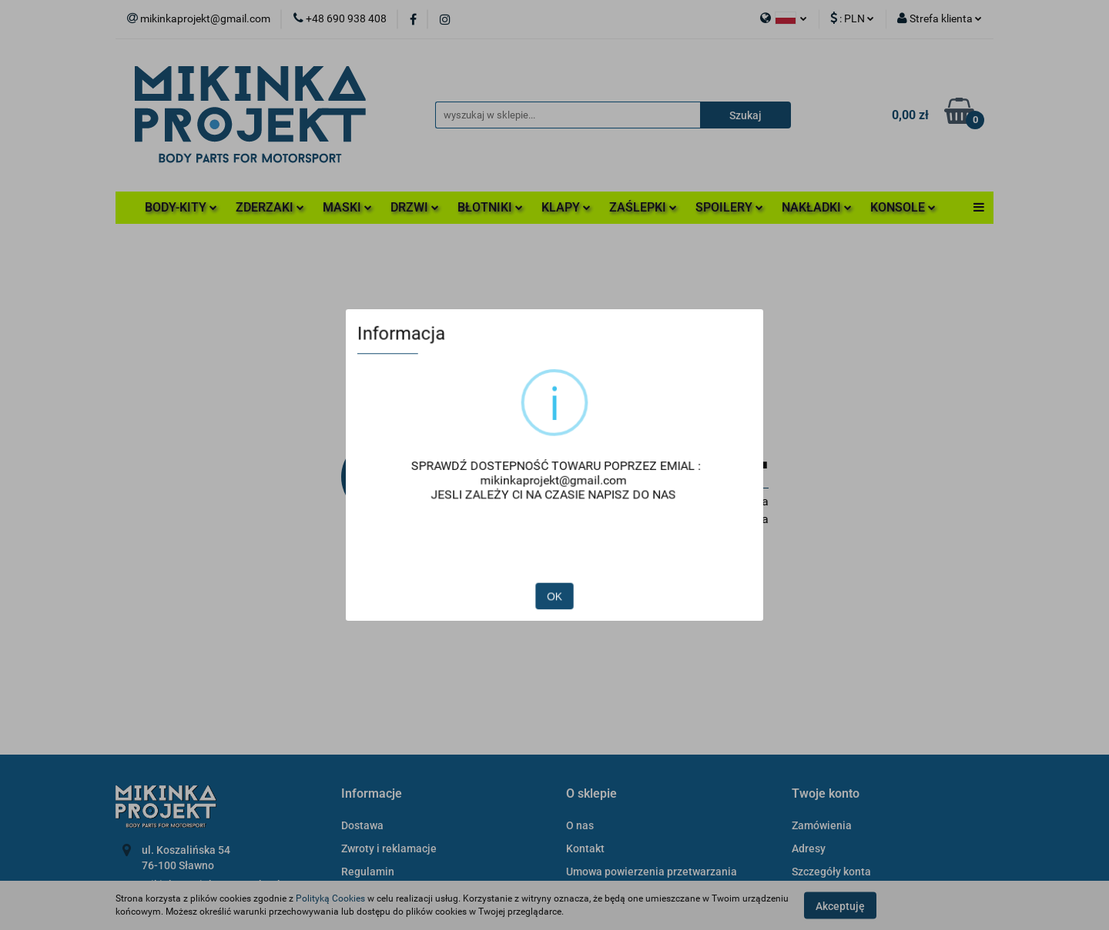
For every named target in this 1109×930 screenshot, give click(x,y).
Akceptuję (840, 905)
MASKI (347, 207)
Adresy (809, 848)
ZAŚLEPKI (643, 207)
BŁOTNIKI (490, 207)
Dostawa (362, 825)
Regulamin (367, 871)
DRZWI (414, 207)
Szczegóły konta (831, 871)
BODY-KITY (181, 207)
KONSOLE (903, 207)
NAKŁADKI (817, 207)
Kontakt (585, 848)
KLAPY (566, 207)
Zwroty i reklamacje (389, 848)
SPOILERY (729, 207)
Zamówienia (822, 825)
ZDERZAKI (270, 207)
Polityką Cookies (330, 898)
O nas (580, 825)
